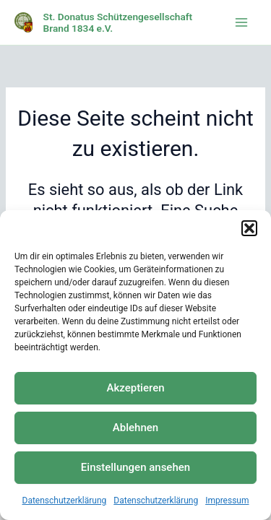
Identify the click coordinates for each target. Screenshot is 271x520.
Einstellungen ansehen (135, 467)
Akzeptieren (135, 387)
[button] (249, 228)
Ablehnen (135, 427)
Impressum (227, 500)
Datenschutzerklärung (64, 500)
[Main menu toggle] (241, 22)
